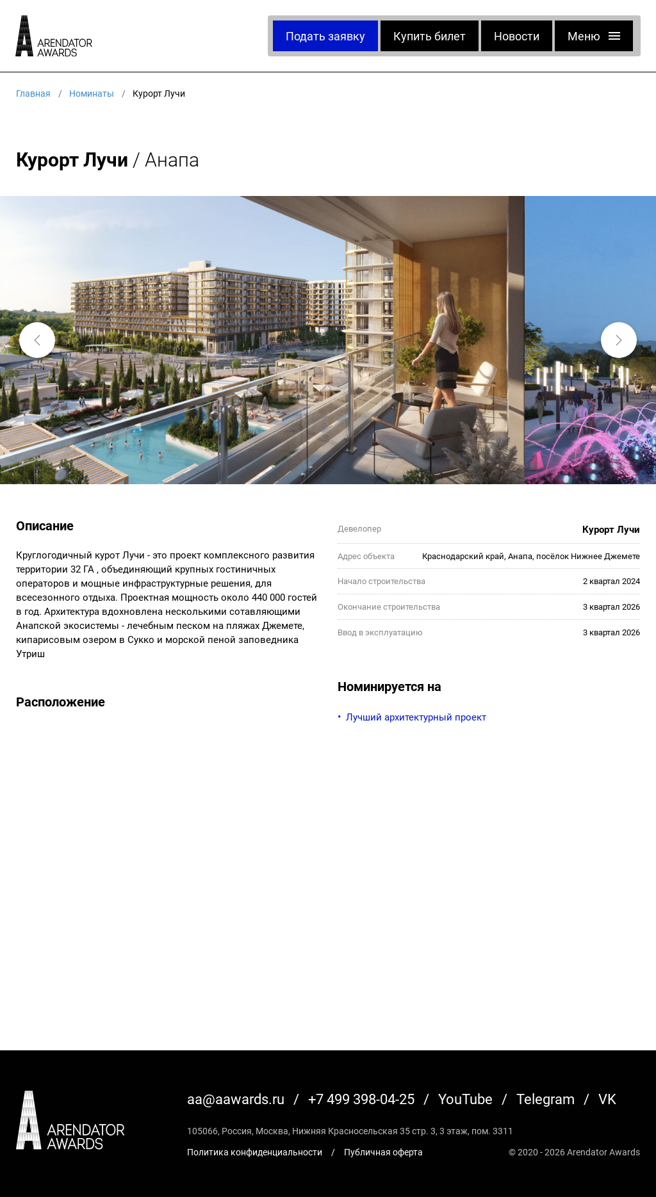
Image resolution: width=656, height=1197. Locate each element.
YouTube (465, 1098)
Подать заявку (325, 36)
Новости (516, 36)
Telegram (545, 1098)
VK (607, 1098)
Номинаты (91, 93)
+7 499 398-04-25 (361, 1098)
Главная (33, 93)
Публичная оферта (383, 1152)
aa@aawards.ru (235, 1098)
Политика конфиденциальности (254, 1152)
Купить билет (429, 36)
